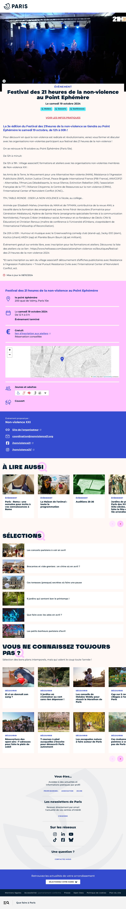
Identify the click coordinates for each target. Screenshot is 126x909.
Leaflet (93, 376)
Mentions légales (13, 893)
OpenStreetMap (108, 376)
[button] (62, 359)
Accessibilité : (42, 893)
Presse (67, 893)
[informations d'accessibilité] (32, 393)
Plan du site (115, 893)
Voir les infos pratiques (63, 117)
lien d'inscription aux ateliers (31, 333)
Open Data (79, 893)
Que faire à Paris (25, 902)
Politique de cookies (96, 893)
